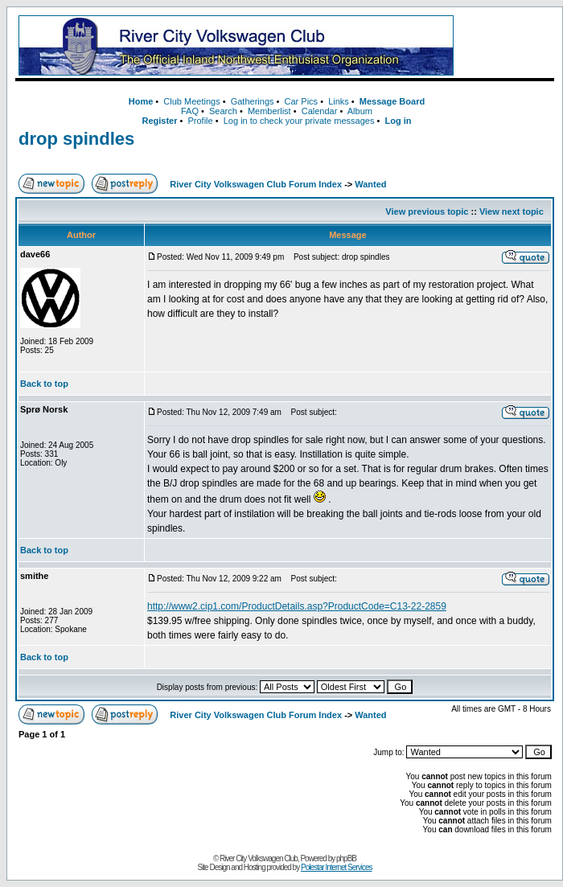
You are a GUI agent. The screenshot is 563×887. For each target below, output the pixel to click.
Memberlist (269, 111)
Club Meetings (191, 101)
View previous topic (426, 211)
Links (338, 101)
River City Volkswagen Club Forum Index (256, 184)
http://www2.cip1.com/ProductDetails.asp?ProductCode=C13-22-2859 (296, 606)
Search (223, 111)
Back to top (44, 383)
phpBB (346, 858)
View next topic (511, 211)
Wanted (370, 184)
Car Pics (301, 101)
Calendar (320, 111)
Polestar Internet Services (336, 867)
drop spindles (76, 139)
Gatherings (252, 101)
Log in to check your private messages (299, 120)
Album (359, 111)
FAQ (190, 111)
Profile (200, 120)
